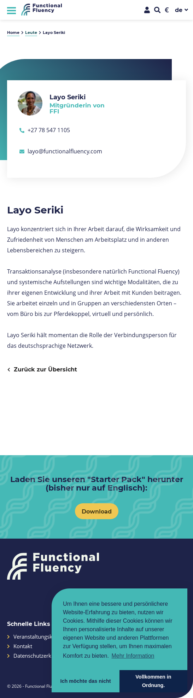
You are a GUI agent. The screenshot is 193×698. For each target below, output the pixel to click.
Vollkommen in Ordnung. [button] (153, 681)
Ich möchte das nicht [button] (85, 681)
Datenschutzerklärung (37, 655)
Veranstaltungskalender (39, 636)
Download (97, 511)
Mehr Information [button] (132, 656)
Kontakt (19, 646)
